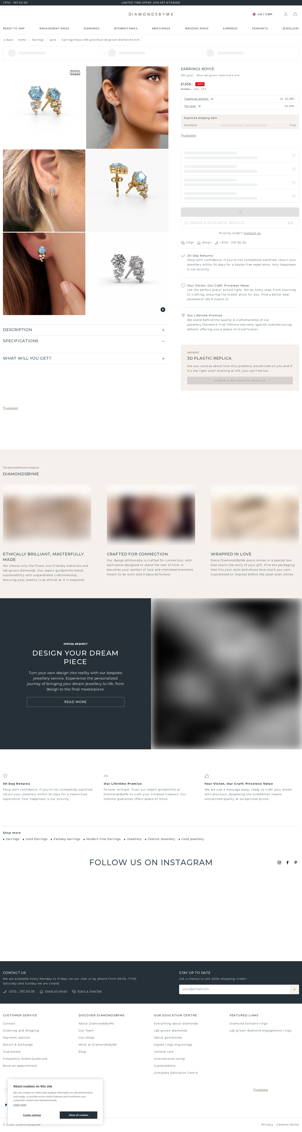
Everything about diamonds (176, 1023)
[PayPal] (6, 1105)
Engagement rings (54, 28)
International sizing (169, 1059)
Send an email (56, 991)
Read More (75, 702)
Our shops (87, 1037)
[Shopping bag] (295, 14)
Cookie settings (32, 1115)
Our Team (86, 1030)
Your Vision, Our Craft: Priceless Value (218, 285)
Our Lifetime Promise (204, 315)
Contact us (252, 233)
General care (164, 1052)
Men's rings (161, 28)
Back (8, 40)
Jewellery (290, 28)
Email (204, 243)
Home (22, 40)
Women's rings (126, 28)
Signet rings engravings (173, 1044)
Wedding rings (197, 28)
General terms (287, 1124)
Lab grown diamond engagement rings (261, 1030)
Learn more (19, 1104)
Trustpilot (188, 136)
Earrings (230, 28)
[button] (240, 155)
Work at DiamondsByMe (98, 1044)
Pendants (260, 28)
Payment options (16, 1037)
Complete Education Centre (176, 1073)
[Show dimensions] (75, 73)
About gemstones (168, 1037)
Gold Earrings (34, 839)
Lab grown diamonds (170, 1030)
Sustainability (165, 1066)
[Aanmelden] (294, 989)
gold (53, 40)
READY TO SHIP (14, 28)
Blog (82, 1052)
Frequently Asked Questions (25, 1059)
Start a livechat (90, 991)
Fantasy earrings (64, 839)
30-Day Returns (200, 255)
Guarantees (12, 1052)
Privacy (267, 1124)
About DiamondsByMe (96, 1023)
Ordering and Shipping (21, 1030)
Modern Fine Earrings (101, 839)
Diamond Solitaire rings (249, 1023)
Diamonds (91, 28)
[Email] (234, 989)
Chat (187, 243)
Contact (9, 1023)
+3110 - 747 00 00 (15, 2)
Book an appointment (20, 1066)
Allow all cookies (78, 1115)
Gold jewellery (190, 839)
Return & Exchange (18, 1044)
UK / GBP (262, 14)
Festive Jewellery (159, 839)
